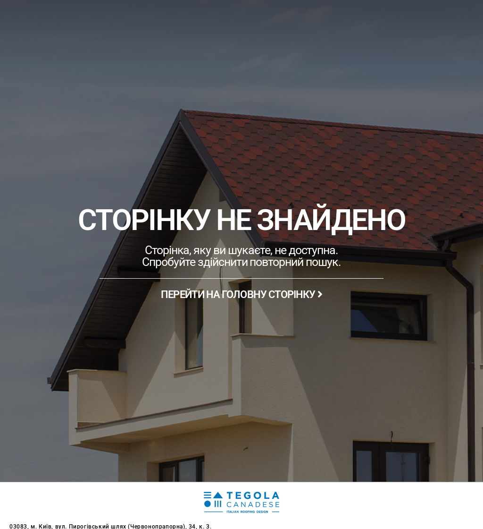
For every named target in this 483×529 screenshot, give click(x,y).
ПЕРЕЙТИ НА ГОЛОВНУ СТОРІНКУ (241, 294)
